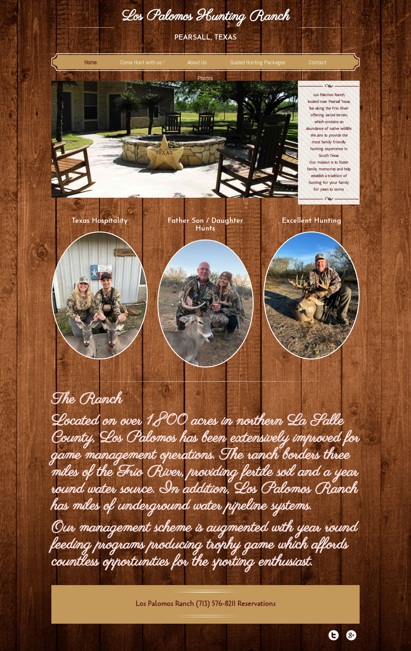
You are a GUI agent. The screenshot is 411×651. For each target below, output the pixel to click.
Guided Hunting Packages (258, 62)
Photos (205, 78)
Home (90, 62)
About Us (197, 62)
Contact (318, 62)
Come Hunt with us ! (142, 62)
